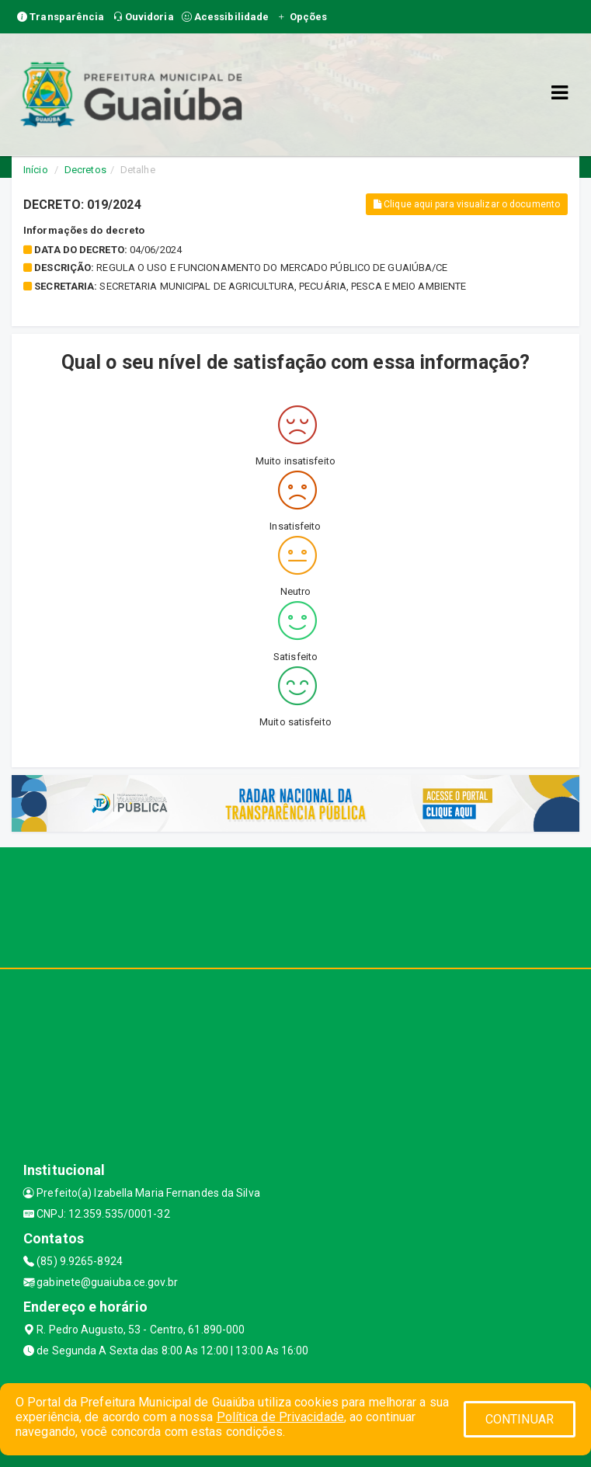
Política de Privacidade (280, 1417)
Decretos (85, 170)
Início (35, 170)
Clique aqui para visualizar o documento (467, 204)
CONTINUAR (519, 1419)
